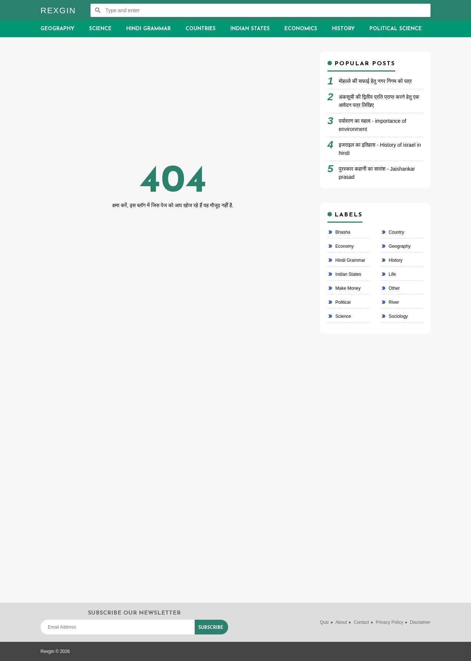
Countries (200, 29)
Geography (57, 29)
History (343, 29)
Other (393, 288)
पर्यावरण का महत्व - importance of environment (372, 125)
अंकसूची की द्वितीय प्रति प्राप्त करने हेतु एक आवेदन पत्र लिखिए (379, 101)
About (341, 622)
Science (100, 29)
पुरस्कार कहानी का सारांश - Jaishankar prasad (377, 173)
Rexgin (58, 10)
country (395, 232)
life (391, 274)
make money (347, 288)
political (342, 302)
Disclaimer (420, 622)
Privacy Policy (389, 622)
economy (344, 246)
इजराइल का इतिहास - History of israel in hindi (380, 149)
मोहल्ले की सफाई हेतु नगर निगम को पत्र (375, 81)
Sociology (397, 316)
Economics (300, 29)
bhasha (342, 232)
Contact (361, 622)
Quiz (324, 622)
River (393, 302)
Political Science (395, 29)
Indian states (347, 274)
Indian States (250, 29)
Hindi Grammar (148, 29)
